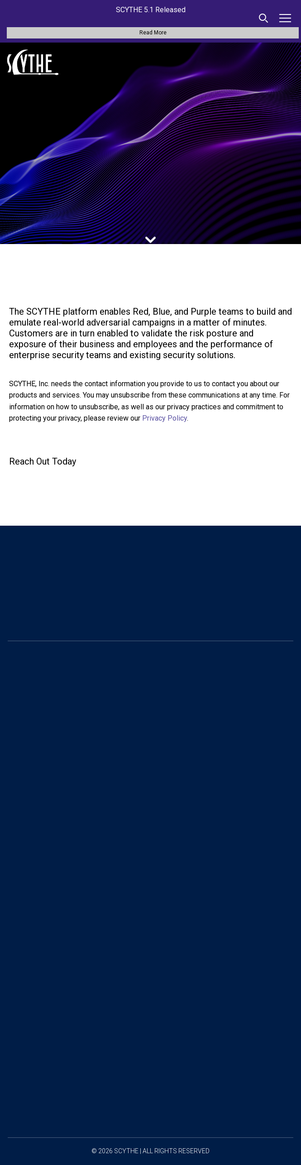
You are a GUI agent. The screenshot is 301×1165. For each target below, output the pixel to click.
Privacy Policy (164, 418)
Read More (153, 32)
